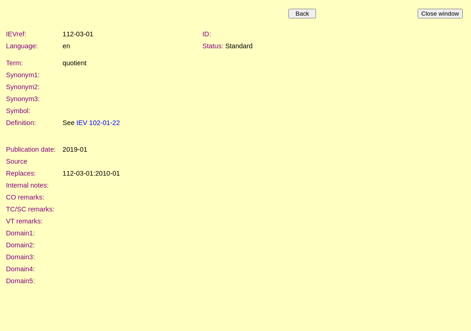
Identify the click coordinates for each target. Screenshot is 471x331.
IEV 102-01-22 (98, 122)
